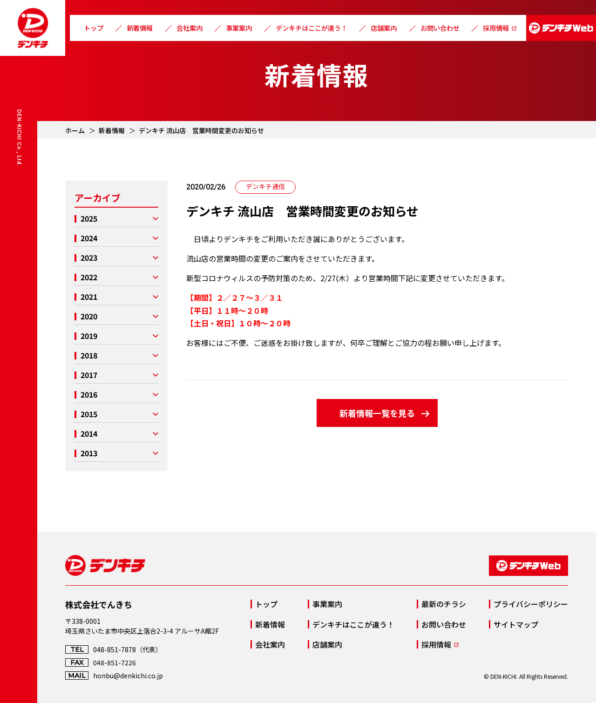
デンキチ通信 (265, 186)
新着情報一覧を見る (377, 413)
